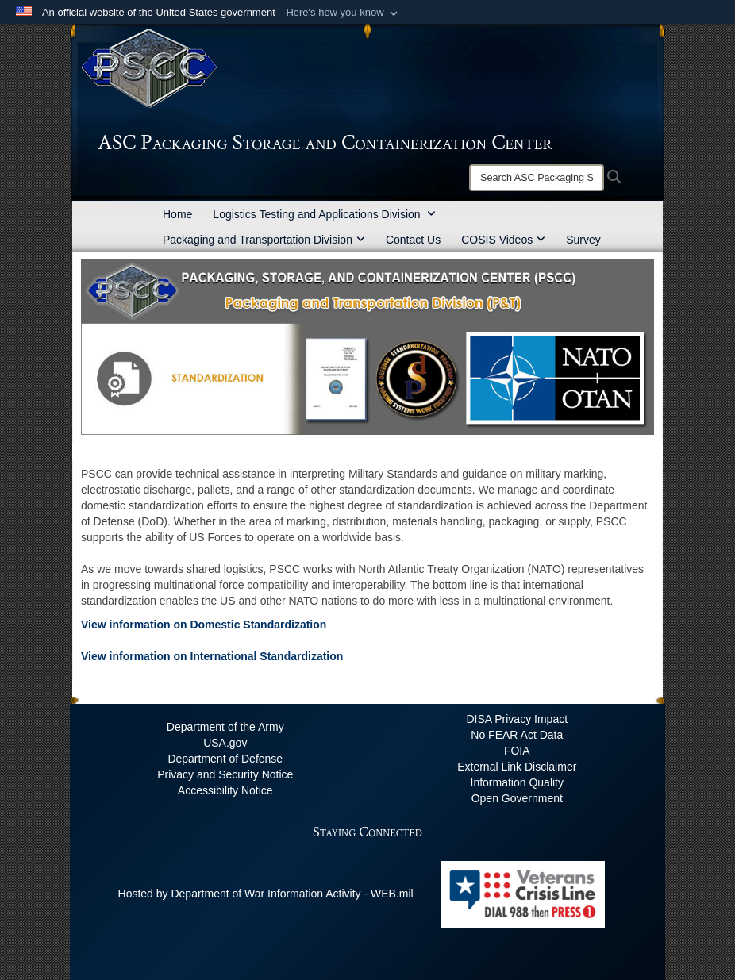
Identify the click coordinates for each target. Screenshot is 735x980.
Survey (583, 239)
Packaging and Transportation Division (264, 239)
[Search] (536, 177)
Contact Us (413, 239)
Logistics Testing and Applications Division (324, 214)
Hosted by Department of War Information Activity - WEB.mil (266, 893)
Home (177, 214)
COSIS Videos (503, 239)
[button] (343, 13)
